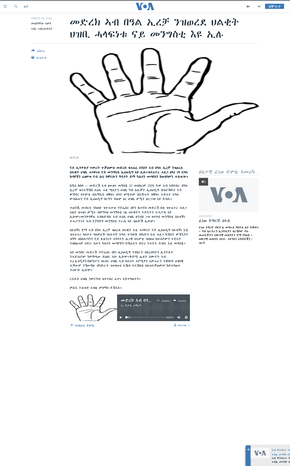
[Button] (38, 51)
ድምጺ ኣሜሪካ (133, 305)
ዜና (26, 6)
